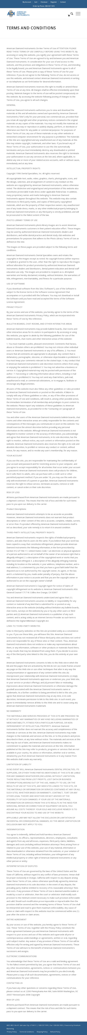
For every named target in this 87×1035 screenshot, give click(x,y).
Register (54, 2)
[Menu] (76, 13)
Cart (35, 2)
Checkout (44, 2)
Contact (63, 2)
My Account (27, 2)
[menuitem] (27, 2)
